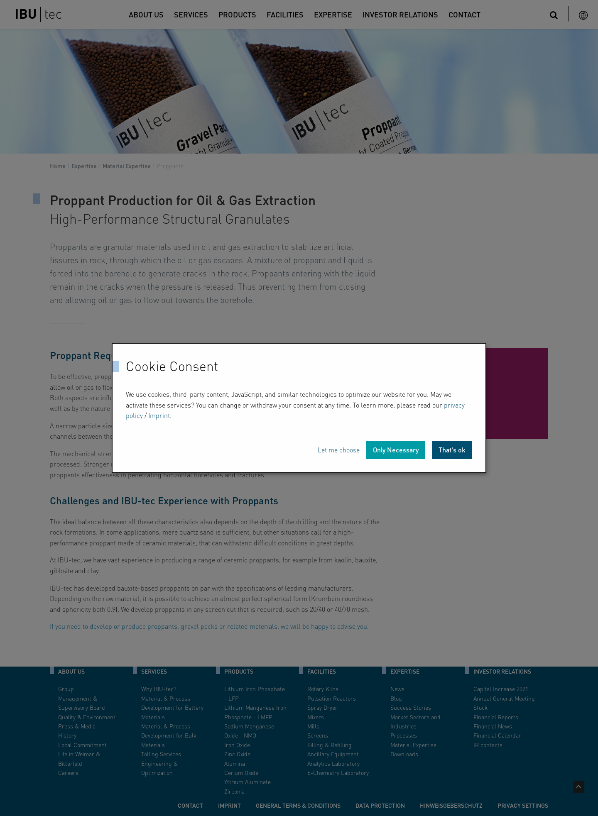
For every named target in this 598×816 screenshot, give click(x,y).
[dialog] (299, 408)
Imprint (159, 415)
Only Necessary (396, 449)
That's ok (452, 449)
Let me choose (339, 449)
